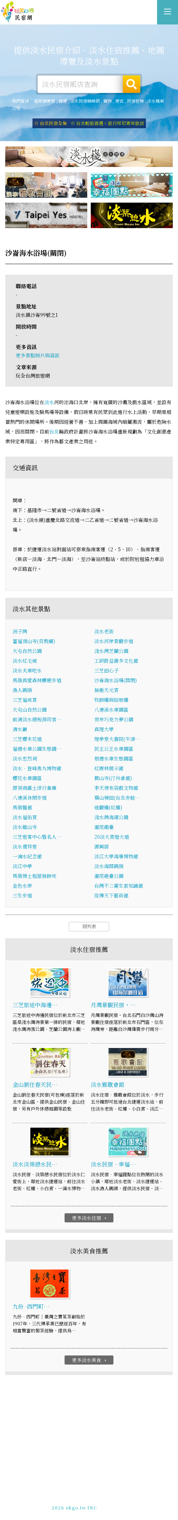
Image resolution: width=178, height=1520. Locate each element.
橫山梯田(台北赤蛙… (117, 798)
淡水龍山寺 (25, 827)
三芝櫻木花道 (27, 739)
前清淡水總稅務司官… (37, 720)
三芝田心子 (106, 671)
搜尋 (131, 84)
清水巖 (20, 729)
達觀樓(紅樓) (108, 808)
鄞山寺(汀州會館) (113, 778)
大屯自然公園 (27, 651)
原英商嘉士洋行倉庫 (35, 788)
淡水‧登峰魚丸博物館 (37, 768)
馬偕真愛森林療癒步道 (37, 680)
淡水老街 (104, 631)
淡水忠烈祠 (25, 759)
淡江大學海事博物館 (116, 856)
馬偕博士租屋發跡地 (35, 876)
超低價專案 (44, 101)
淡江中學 (22, 866)
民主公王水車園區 (113, 749)
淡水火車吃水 (27, 671)
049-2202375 (82, 1503)
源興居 (101, 847)
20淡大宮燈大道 (111, 837)
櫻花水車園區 (27, 778)
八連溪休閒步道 (30, 798)
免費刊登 (66, 1496)
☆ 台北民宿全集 (50, 123)
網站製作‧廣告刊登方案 (105, 1496)
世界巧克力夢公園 (113, 720)
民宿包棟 (135, 101)
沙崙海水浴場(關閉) (115, 680)
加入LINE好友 (116, 1503)
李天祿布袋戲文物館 (116, 788)
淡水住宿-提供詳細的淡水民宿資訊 (17, 12)
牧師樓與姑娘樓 (111, 700)
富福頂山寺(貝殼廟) (34, 641)
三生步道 (22, 896)
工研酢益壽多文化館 (116, 661)
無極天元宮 (106, 690)
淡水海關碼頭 (109, 866)
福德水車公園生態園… (37, 749)
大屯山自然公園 (30, 710)
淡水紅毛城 (25, 661)
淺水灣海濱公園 (111, 817)
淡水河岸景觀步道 (113, 641)
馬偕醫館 (22, 808)
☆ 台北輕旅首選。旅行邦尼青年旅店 (107, 123)
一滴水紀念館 (27, 856)
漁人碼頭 (22, 690)
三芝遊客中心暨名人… (37, 837)
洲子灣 (20, 631)
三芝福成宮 (25, 700)
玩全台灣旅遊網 (81, 1490)
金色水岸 (22, 886)
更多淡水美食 (90, 1360)
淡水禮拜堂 (25, 847)
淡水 (49, 402)
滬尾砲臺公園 (109, 876)
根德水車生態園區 (113, 759)
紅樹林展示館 (109, 768)
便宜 (119, 101)
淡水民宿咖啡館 (85, 101)
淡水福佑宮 (25, 817)
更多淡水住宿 (90, 1218)
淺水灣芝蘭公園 (111, 651)
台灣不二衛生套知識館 (118, 886)
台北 (54, 431)
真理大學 (104, 729)
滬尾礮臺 (104, 827)
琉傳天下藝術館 (111, 896)
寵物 (107, 101)
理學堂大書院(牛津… (117, 739)
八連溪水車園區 (111, 710)
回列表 (89, 927)
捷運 (63, 101)
